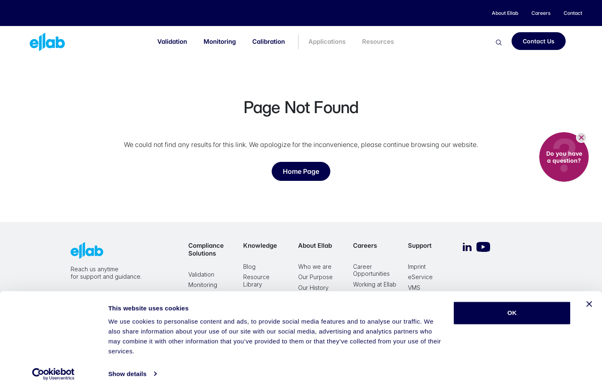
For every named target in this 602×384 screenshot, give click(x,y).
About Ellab (315, 245)
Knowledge (260, 245)
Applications (327, 41)
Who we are (315, 266)
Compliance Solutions (206, 249)
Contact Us (539, 41)
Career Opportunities (371, 270)
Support (419, 245)
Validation (172, 41)
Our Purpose (315, 276)
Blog (249, 266)
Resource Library (256, 280)
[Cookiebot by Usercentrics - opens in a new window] (53, 368)
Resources (378, 41)
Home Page (301, 171)
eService (420, 276)
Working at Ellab (374, 284)
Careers (365, 245)
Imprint (417, 266)
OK (512, 307)
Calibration (268, 41)
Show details (127, 367)
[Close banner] (589, 298)
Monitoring (220, 41)
